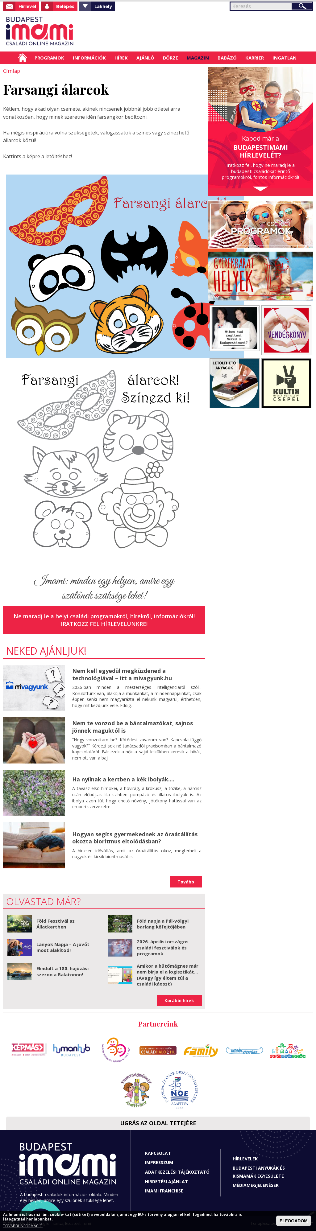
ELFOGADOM (294, 1220)
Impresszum (159, 1162)
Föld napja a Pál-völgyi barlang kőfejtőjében (163, 923)
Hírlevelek (245, 1158)
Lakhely (103, 6)
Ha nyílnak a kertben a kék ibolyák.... (123, 779)
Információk (89, 58)
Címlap (23, 57)
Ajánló (145, 58)
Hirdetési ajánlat (166, 1181)
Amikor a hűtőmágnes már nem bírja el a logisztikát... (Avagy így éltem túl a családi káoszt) (167, 974)
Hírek (121, 58)
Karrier (254, 58)
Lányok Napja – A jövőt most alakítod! (62, 947)
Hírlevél (27, 6)
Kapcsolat (158, 1153)
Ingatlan (284, 58)
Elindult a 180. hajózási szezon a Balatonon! (62, 971)
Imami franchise (164, 1190)
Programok (49, 58)
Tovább (185, 881)
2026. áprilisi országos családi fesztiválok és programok (163, 947)
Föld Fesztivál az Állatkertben (55, 923)
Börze (170, 58)
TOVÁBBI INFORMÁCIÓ (23, 1226)
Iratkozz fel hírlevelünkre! (104, 623)
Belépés (65, 6)
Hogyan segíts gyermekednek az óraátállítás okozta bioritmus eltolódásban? (135, 837)
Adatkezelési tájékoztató (177, 1172)
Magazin (198, 58)
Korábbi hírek (179, 1000)
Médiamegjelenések (256, 1185)
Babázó (227, 58)
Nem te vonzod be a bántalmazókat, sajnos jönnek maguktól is (132, 726)
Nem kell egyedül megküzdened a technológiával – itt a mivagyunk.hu (122, 674)
